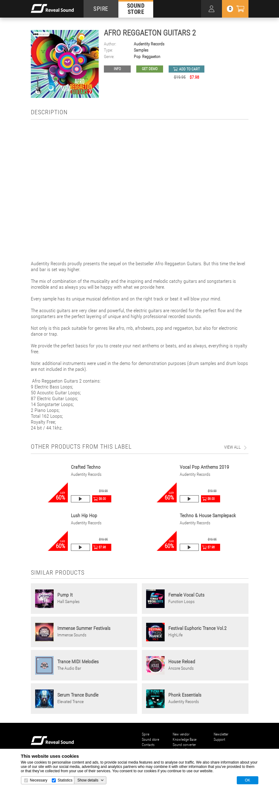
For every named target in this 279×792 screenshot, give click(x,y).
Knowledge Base (184, 739)
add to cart (189, 69)
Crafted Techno (86, 467)
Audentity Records (149, 44)
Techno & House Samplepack (208, 515)
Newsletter (221, 734)
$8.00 (102, 499)
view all (232, 447)
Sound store (150, 739)
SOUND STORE (136, 8)
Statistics (65, 780)
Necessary (38, 780)
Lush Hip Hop (84, 515)
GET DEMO (150, 69)
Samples (141, 50)
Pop (137, 56)
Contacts (148, 745)
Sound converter (184, 745)
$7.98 (102, 547)
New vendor (181, 734)
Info (117, 69)
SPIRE (100, 8)
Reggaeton (151, 56)
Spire (145, 734)
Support (219, 739)
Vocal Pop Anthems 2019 (204, 467)
